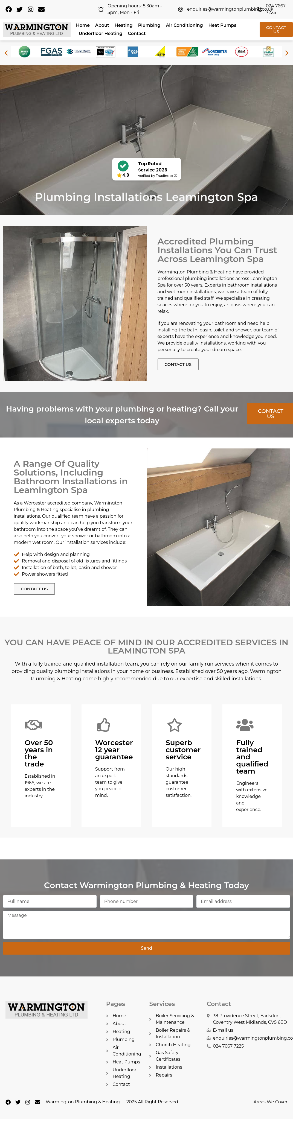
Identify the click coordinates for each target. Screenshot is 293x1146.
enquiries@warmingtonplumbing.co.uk (230, 9)
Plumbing (149, 25)
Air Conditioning (184, 25)
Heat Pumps (222, 25)
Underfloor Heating (101, 33)
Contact (137, 33)
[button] (6, 52)
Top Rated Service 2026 (152, 167)
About (102, 25)
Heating (124, 25)
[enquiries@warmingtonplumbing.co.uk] (180, 9)
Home (83, 25)
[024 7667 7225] (259, 9)
